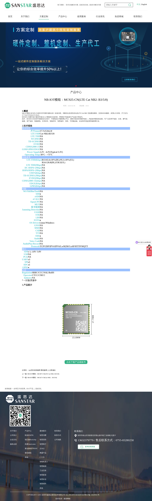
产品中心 (62, 16)
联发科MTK (29, 435)
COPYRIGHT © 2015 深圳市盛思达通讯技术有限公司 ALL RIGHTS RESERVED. (55, 495)
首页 (10, 16)
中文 (138, 4)
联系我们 (138, 16)
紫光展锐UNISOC (31, 448)
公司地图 (57, 440)
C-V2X (42, 457)
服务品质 (13, 444)
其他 (26, 457)
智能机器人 (44, 462)
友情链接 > (9, 389)
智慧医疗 (43, 444)
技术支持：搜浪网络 (62, 499)
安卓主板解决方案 (72, 5)
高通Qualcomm (30, 444)
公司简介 (13, 435)
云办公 (42, 448)
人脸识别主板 (83, 5)
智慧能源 (43, 466)
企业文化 (13, 440)
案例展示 (43, 431)
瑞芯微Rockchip (30, 440)
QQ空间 (31, 370)
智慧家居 (43, 475)
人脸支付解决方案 (95, 5)
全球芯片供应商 (19, 389)
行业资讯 (100, 16)
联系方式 (57, 435)
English (144, 4)
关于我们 (25, 16)
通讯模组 (28, 453)
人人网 (49, 370)
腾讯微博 (44, 370)
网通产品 (43, 453)
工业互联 (43, 470)
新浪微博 (37, 370)
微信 (53, 370)
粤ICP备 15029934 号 (91, 495)
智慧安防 (43, 440)
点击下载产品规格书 (76, 362)
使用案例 (81, 16)
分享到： (25, 370)
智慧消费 (43, 435)
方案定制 (44, 16)
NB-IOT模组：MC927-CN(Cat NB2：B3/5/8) (42, 377)
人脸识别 (37, 389)
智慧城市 (43, 484)
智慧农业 (43, 479)
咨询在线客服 (87, 446)
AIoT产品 (29, 389)
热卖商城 (119, 16)
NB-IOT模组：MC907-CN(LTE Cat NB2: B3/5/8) (43, 374)
